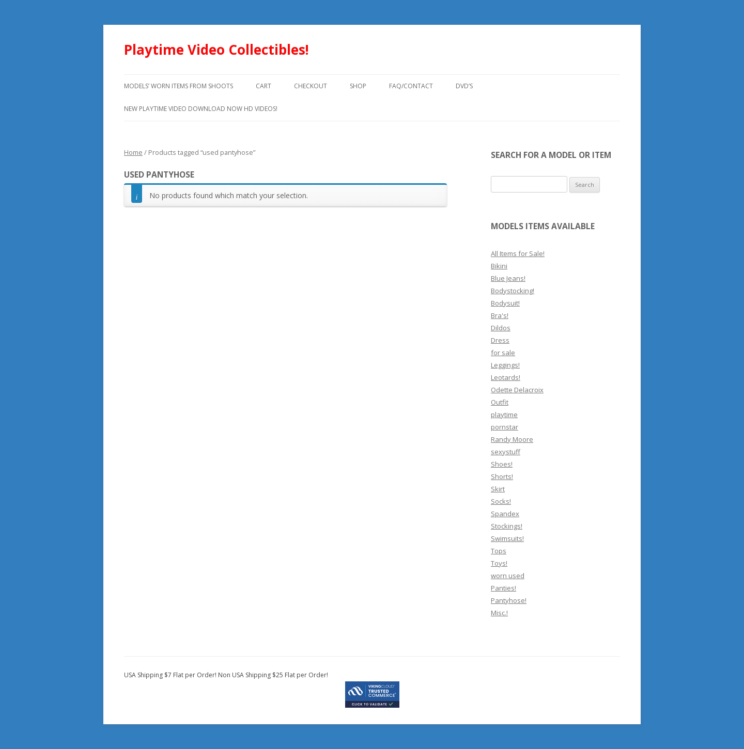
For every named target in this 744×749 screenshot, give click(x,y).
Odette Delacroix (517, 389)
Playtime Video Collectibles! (216, 49)
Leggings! (505, 365)
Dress (500, 340)
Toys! (499, 563)
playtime (504, 414)
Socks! (501, 501)
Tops (498, 550)
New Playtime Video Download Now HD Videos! (200, 108)
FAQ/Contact (411, 86)
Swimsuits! (507, 538)
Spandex (505, 513)
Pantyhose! (508, 600)
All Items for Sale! (518, 253)
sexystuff (505, 451)
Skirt (498, 488)
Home (133, 152)
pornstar (504, 427)
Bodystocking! (512, 290)
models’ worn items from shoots (178, 86)
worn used (507, 575)
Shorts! (502, 476)
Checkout (310, 86)
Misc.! (499, 612)
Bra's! (499, 315)
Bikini (499, 265)
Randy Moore (512, 439)
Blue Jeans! (508, 278)
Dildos (500, 327)
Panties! (503, 588)
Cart (263, 86)
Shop (358, 86)
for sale (503, 352)
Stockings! (506, 526)
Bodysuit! (505, 303)
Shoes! (502, 464)
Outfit (499, 402)
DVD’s (464, 86)
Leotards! (505, 377)
